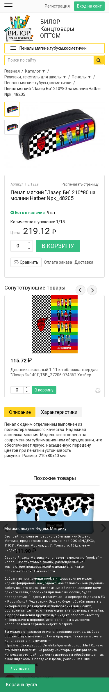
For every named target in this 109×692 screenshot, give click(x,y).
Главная (12, 71)
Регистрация (57, 6)
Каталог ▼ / (38, 71)
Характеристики (59, 412)
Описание (20, 412)
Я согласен (19, 669)
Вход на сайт (89, 6)
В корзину (44, 390)
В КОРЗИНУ (58, 245)
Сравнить (26, 262)
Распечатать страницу (80, 184)
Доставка (83, 262)
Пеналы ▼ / (84, 77)
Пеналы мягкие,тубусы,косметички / (40, 82)
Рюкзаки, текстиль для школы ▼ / (38, 77)
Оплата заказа (58, 262)
